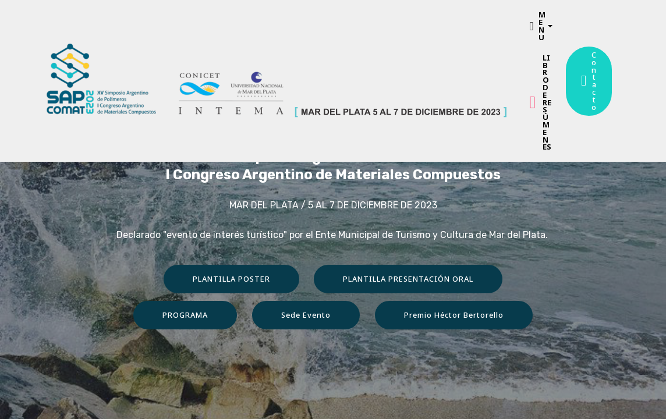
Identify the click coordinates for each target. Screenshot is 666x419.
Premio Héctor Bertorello (454, 315)
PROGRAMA (185, 315)
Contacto (589, 80)
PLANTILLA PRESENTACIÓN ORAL (408, 279)
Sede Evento (306, 315)
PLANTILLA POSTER (231, 279)
